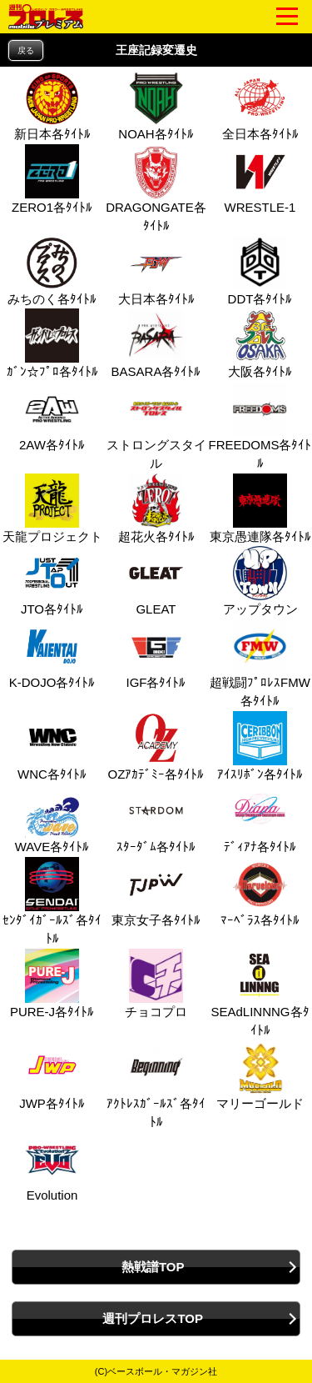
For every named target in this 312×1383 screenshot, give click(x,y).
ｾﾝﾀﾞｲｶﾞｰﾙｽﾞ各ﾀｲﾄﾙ (52, 901)
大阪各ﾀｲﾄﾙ (260, 343)
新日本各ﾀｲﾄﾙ (52, 106)
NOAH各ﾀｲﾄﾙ (155, 106)
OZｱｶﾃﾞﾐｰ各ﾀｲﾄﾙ (156, 746)
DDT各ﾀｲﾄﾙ (260, 271)
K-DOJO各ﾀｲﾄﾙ (52, 654)
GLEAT (154, 581)
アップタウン (260, 581)
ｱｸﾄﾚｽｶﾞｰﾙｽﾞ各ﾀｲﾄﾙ (156, 1085)
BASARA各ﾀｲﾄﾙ (156, 343)
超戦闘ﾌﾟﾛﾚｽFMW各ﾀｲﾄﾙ (260, 664)
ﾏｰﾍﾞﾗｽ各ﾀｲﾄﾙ (260, 892)
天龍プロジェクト (52, 509)
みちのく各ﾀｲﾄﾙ (52, 271)
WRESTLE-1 (260, 179)
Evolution (50, 1167)
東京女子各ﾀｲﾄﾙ (156, 892)
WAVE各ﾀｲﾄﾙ (52, 819)
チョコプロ (156, 984)
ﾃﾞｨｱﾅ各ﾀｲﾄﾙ (260, 819)
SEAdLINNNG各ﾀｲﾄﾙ (259, 993)
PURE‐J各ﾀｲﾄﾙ (52, 984)
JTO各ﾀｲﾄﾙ (52, 581)
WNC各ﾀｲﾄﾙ (52, 746)
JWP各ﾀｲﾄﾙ (52, 1075)
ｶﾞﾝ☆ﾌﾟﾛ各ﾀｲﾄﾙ (52, 343)
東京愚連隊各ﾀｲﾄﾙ (260, 509)
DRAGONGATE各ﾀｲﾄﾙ (156, 188)
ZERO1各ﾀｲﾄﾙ (52, 179)
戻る (25, 50)
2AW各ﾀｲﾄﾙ (52, 417)
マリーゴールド (260, 1075)
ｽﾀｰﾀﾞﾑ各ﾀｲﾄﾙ (156, 819)
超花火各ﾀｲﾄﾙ (156, 509)
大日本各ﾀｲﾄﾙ (156, 271)
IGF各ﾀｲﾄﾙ (155, 654)
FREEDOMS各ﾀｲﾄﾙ (259, 426)
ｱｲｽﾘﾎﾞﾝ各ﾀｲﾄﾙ (260, 746)
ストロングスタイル (156, 426)
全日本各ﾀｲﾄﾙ (260, 106)
